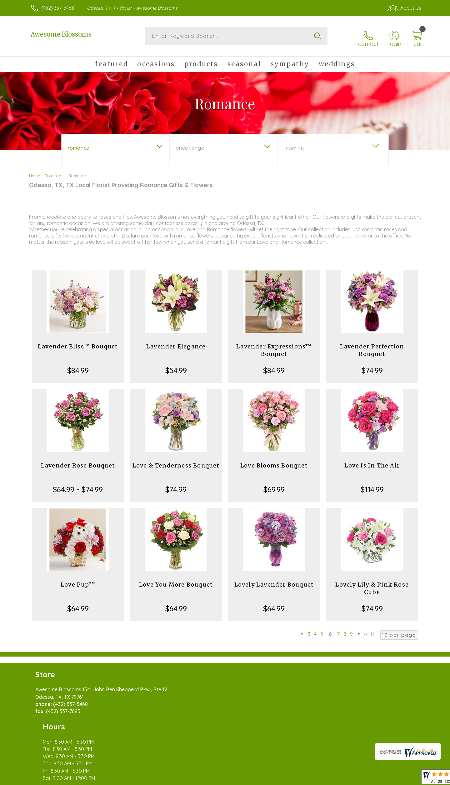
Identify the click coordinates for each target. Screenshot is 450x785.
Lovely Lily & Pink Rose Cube (372, 584)
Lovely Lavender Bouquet (274, 580)
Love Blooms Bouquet (274, 461)
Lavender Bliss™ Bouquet (78, 342)
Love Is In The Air (372, 461)
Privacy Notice (321, 778)
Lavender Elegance (176, 342)
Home (34, 171)
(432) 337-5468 (57, 8)
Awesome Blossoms (61, 34)
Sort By (295, 144)
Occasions (54, 171)
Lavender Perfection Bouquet (372, 345)
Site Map (404, 778)
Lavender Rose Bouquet (78, 461)
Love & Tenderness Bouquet (176, 461)
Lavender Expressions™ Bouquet (274, 345)
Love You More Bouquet (176, 580)
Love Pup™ (78, 580)
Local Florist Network (366, 778)
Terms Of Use (284, 778)
